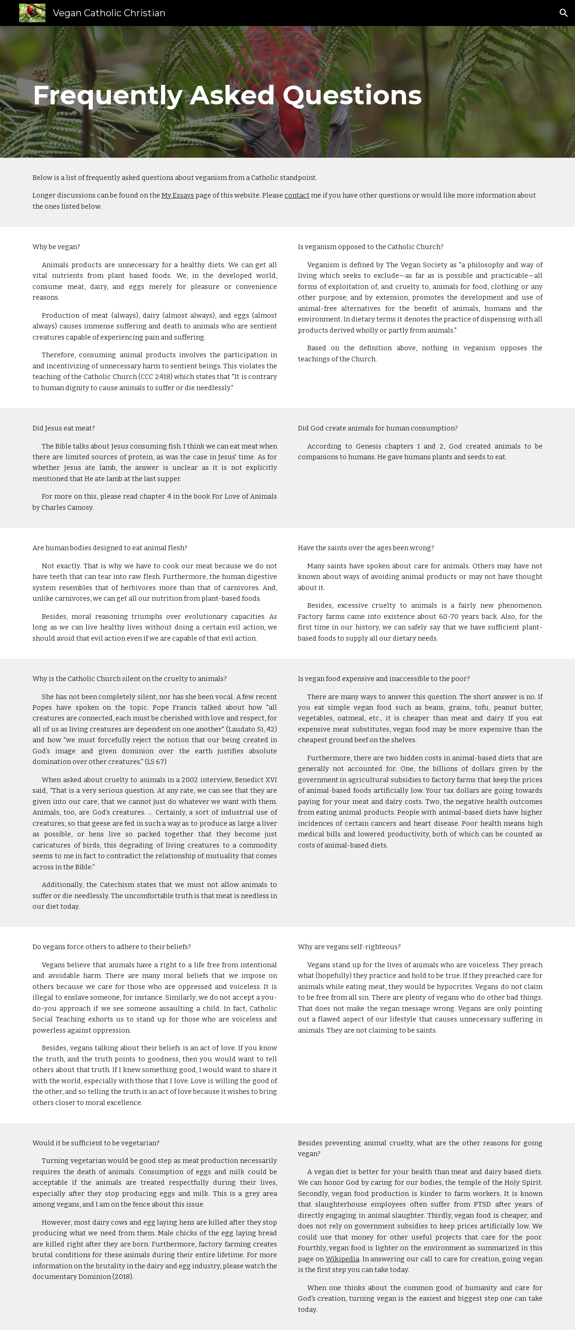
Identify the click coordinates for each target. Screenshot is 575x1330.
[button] (564, 13)
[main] (287, 92)
